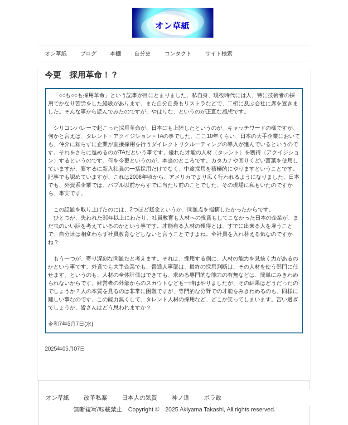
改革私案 (95, 397)
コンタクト (178, 53)
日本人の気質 (139, 397)
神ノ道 (180, 397)
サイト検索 (218, 53)
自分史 (143, 53)
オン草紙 (56, 53)
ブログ (88, 53)
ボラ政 (213, 397)
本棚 (115, 53)
